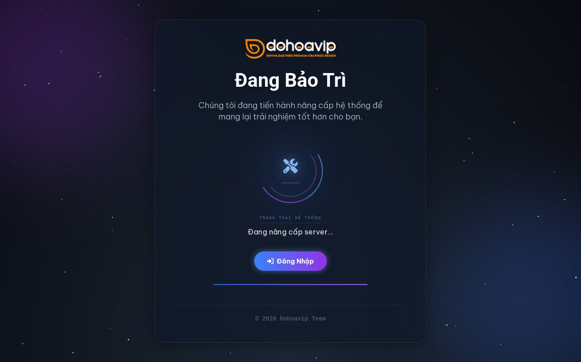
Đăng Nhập (290, 261)
